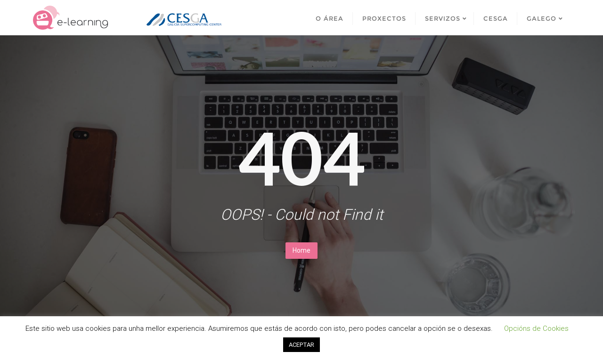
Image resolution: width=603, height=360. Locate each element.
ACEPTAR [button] (301, 344)
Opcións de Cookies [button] (536, 328)
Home (301, 250)
